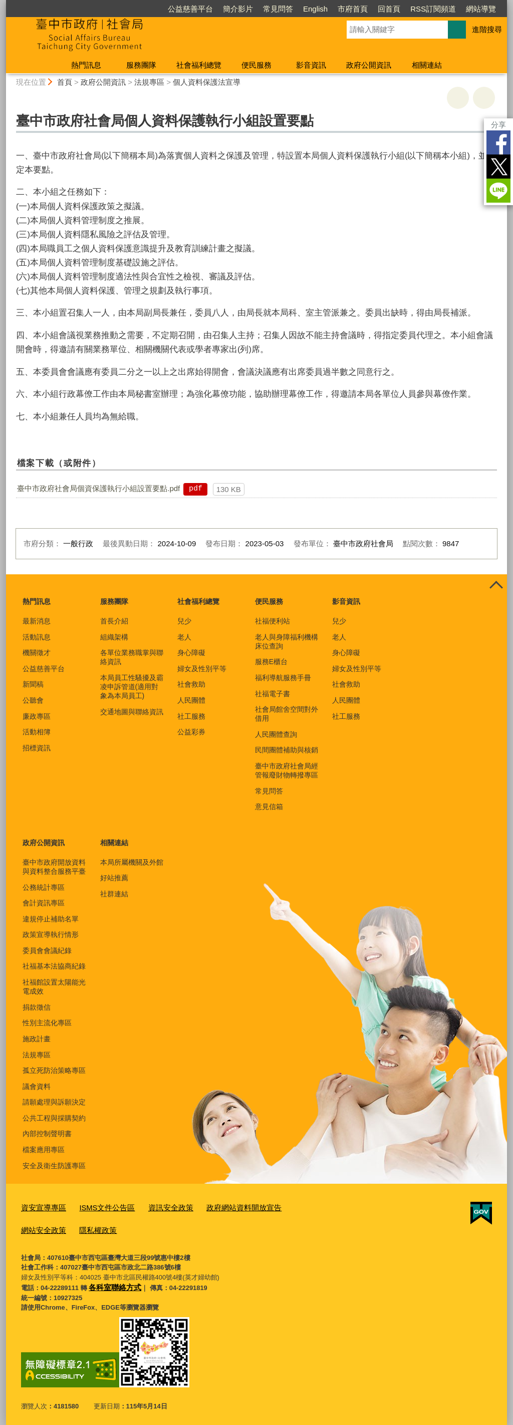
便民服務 (256, 65)
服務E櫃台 (271, 662)
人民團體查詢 (276, 734)
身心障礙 (191, 653)
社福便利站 (272, 621)
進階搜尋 (487, 29)
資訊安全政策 (154, 1206)
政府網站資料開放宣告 (219, 1206)
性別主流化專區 (47, 1023)
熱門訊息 (86, 65)
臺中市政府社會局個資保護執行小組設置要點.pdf (98, 488)
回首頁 (389, 9)
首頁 (64, 82)
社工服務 (191, 716)
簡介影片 (238, 9)
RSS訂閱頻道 (433, 9)
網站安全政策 (285, 1206)
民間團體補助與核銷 (286, 750)
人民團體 (191, 700)
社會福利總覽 (198, 65)
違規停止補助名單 (51, 919)
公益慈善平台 (190, 9)
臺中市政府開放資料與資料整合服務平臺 (54, 866)
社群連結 (114, 894)
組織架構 (114, 637)
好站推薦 (114, 878)
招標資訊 (37, 748)
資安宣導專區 (40, 1206)
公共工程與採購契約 (54, 1118)
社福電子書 (272, 694)
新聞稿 (33, 684)
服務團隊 (141, 65)
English (315, 9)
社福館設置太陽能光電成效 (54, 986)
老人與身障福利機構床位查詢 (286, 641)
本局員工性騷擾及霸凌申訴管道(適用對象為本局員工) (131, 687)
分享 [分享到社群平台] (498, 124)
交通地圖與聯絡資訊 (131, 712)
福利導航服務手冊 (283, 678)
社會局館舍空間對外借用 (286, 713)
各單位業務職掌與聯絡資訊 (131, 657)
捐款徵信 (37, 1007)
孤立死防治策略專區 (54, 1070)
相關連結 (427, 65)
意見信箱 (269, 807)
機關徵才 (37, 653)
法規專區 (149, 82)
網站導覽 (481, 9)
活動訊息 (37, 637)
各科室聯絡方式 (111, 1282)
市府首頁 (353, 9)
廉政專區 (37, 716)
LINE (498, 191)
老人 (184, 637)
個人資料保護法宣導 (206, 82)
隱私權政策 (37, 1227)
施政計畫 (37, 1039)
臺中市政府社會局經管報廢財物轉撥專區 (286, 770)
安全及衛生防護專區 (54, 1166)
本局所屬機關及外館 (131, 862)
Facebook (498, 142)
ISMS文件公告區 (97, 1206)
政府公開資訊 (368, 65)
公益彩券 (191, 732)
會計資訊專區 (44, 903)
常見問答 (278, 9)
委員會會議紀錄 (47, 950)
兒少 (184, 621)
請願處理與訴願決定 (54, 1102)
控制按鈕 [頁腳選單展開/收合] (496, 585)
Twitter (498, 166)
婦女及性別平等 (201, 669)
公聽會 (33, 700)
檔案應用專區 (44, 1150)
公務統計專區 (44, 887)
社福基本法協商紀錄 (54, 966)
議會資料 (37, 1086)
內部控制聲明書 (47, 1134)
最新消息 (37, 621)
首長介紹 (114, 621)
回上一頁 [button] (484, 98)
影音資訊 (311, 65)
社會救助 (191, 684)
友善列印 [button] (458, 98)
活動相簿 (37, 732)
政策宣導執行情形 (51, 934)
